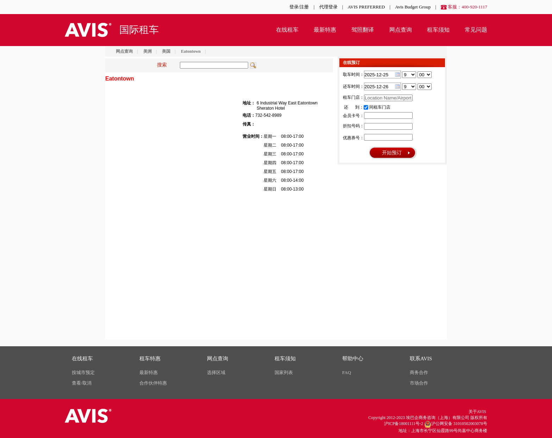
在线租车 (287, 30)
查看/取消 (82, 383)
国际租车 (139, 29)
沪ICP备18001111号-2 (403, 423)
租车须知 (438, 30)
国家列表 (284, 372)
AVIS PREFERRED (366, 6)
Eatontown (191, 51)
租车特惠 (150, 358)
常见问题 (476, 30)
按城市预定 (83, 372)
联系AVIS (421, 358)
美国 (166, 51)
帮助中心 (352, 358)
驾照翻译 (362, 30)
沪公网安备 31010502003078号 (455, 424)
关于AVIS (477, 411)
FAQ (346, 372)
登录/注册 (299, 6)
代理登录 (328, 6)
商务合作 (419, 372)
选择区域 (216, 372)
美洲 (147, 51)
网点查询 (400, 30)
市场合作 (419, 383)
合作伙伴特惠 (153, 383)
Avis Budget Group (413, 6)
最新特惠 (325, 30)
